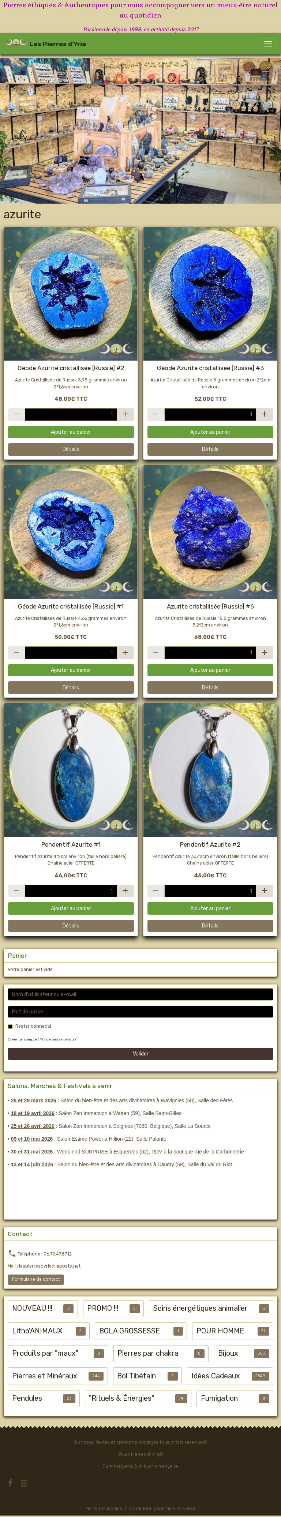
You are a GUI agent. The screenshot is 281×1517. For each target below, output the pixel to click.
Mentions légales (104, 1508)
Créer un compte (22, 1039)
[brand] (45, 43)
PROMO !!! (102, 1308)
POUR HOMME (220, 1331)
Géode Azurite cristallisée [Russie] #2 (71, 368)
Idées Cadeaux (215, 1376)
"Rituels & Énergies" (121, 1398)
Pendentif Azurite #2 (210, 844)
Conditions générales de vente (161, 1508)
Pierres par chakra (148, 1353)
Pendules (27, 1398)
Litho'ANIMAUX (37, 1331)
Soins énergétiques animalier (200, 1308)
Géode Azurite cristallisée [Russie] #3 (210, 368)
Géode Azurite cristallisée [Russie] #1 (71, 606)
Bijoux (228, 1353)
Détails (71, 449)
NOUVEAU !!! (32, 1308)
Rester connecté (33, 1026)
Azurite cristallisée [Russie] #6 (210, 606)
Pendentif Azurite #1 (71, 844)
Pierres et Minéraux (44, 1376)
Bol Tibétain (136, 1376)
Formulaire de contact (36, 1279)
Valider (141, 1054)
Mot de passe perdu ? (58, 1039)
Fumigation (219, 1398)
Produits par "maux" (45, 1353)
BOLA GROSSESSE (129, 1331)
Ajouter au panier (71, 432)
